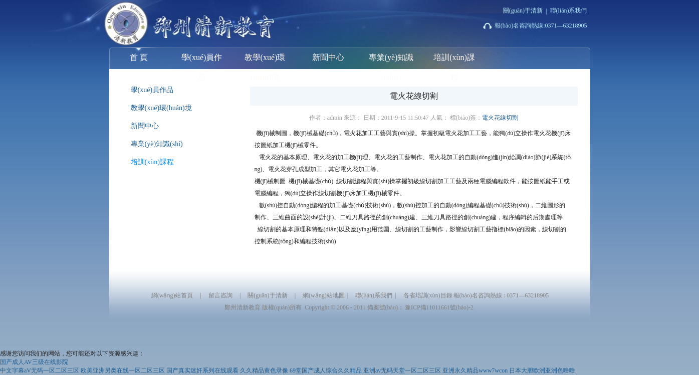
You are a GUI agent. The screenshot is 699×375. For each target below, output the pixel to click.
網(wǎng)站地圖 (324, 295)
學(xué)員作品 (201, 61)
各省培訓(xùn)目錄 (427, 295)
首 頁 (138, 55)
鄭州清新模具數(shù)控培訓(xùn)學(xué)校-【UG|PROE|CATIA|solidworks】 (169, 22)
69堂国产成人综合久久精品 (326, 370)
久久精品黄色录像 (264, 370)
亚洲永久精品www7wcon (475, 370)
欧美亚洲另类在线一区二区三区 (123, 370)
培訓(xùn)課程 (454, 61)
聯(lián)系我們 (568, 10)
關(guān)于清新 (523, 10)
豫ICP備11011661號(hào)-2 (439, 307)
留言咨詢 (220, 295)
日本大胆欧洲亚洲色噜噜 (542, 370)
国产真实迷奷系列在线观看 (202, 370)
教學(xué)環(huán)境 (265, 61)
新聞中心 (328, 57)
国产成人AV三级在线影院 (34, 361)
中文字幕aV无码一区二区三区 (39, 370)
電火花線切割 (500, 117)
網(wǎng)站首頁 (172, 295)
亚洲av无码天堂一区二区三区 (402, 370)
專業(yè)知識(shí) (391, 61)
